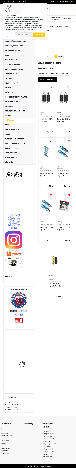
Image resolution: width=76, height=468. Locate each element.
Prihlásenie (54, 2)
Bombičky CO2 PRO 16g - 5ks (47, 174)
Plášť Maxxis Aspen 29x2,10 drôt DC (22, 383)
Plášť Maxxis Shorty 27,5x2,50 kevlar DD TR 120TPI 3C (24, 346)
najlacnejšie (43, 73)
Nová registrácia (67, 2)
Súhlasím (39, 35)
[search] (47, 9)
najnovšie (64, 73)
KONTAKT (67, 18)
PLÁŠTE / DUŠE (48, 27)
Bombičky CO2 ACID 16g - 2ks (64, 120)
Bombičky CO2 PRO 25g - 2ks (64, 174)
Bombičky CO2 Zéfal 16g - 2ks (64, 228)
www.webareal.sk (45, 466)
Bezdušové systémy (62, 27)
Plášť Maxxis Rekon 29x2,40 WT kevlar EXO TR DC (24, 364)
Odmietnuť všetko (23, 35)
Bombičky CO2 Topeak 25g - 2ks (54, 285)
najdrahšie (54, 73)
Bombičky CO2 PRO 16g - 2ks (47, 228)
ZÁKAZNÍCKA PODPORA (55, 18)
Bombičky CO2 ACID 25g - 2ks (47, 120)
